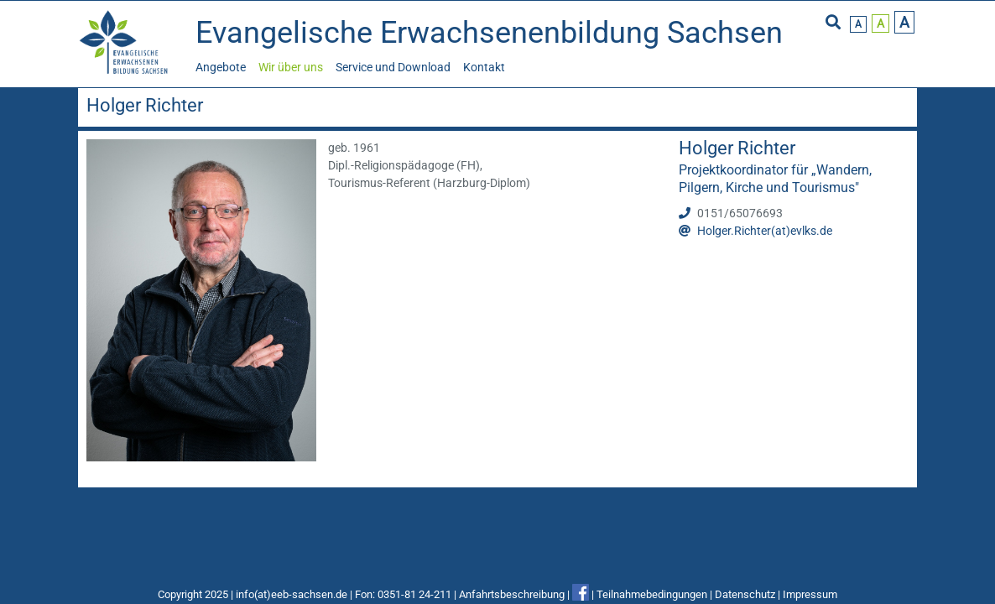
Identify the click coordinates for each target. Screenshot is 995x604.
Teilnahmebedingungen (651, 594)
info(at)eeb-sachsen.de (291, 594)
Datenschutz (745, 594)
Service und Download (393, 67)
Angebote (220, 67)
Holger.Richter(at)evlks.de (764, 230)
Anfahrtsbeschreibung (512, 594)
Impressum (810, 594)
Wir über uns (290, 67)
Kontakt (484, 67)
